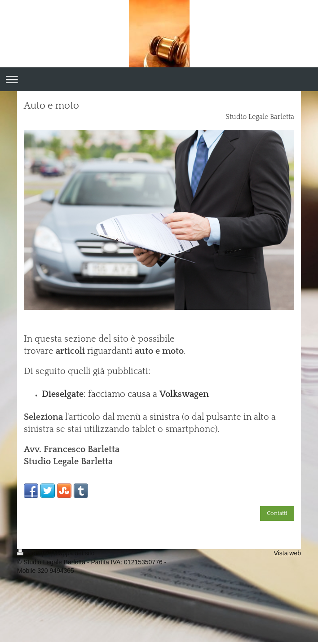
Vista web (287, 553)
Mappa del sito (74, 553)
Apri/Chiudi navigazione (159, 79)
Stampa (33, 553)
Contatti (277, 513)
